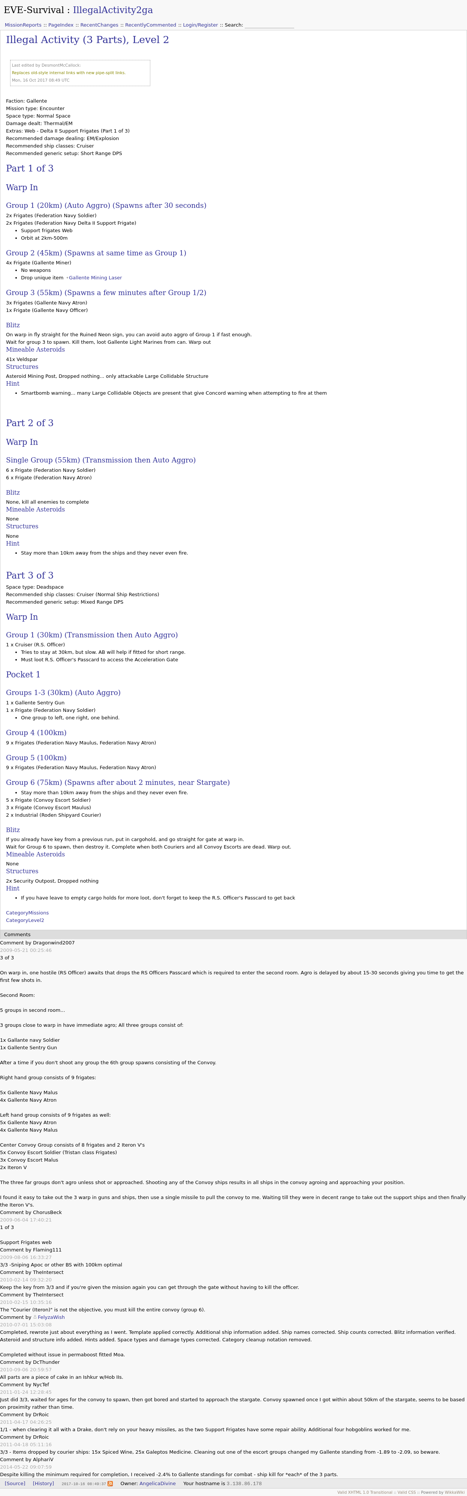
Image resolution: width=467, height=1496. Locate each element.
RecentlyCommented (150, 25)
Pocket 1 (23, 674)
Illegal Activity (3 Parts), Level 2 (87, 39)
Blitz (13, 325)
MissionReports (23, 25)
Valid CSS (407, 1492)
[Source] (15, 1483)
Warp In (22, 187)
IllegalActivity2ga (113, 10)
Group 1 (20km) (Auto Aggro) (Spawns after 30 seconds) (106, 205)
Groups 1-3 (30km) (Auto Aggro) (63, 693)
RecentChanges (99, 25)
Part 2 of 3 (30, 423)
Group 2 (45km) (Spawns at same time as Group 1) (96, 253)
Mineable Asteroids (35, 349)
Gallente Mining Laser (95, 277)
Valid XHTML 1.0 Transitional (364, 1492)
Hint (12, 383)
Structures (22, 366)
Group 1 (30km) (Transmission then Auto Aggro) (92, 635)
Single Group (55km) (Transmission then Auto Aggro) (101, 460)
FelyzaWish (51, 1317)
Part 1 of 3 (30, 168)
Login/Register (200, 25)
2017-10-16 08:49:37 (83, 1483)
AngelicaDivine (157, 1483)
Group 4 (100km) (36, 733)
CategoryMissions (27, 913)
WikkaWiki (455, 1492)
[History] (43, 1483)
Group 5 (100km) (36, 758)
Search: (235, 25)
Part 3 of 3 (30, 575)
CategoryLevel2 (25, 920)
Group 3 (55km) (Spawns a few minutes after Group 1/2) (106, 293)
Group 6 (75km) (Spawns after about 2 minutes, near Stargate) (118, 782)
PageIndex (60, 25)
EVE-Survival (34, 10)
